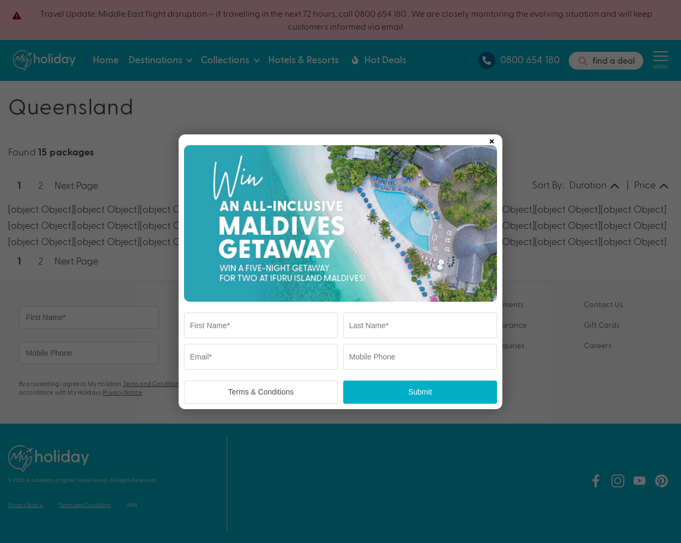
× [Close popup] (491, 139)
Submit (420, 392)
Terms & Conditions (261, 392)
